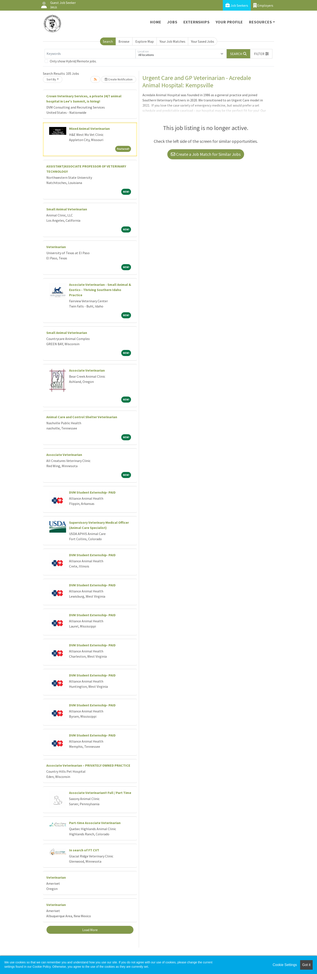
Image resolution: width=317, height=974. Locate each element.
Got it (306, 965)
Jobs (172, 22)
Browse (123, 41)
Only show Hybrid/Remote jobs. (73, 61)
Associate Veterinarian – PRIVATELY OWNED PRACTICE (88, 765)
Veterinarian (56, 247)
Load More (90, 930)
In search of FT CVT (84, 850)
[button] (261, 54)
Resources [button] (260, 22)
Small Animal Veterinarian (66, 209)
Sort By (51, 79)
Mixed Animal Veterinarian (89, 128)
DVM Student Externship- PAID (92, 492)
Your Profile (229, 22)
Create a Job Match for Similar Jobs (206, 154)
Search (108, 41)
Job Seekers (236, 5)
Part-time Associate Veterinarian (95, 823)
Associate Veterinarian (87, 370)
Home (155, 22)
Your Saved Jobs (202, 41)
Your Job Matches (172, 41)
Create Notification (119, 79)
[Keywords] (90, 54)
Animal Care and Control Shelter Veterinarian (81, 417)
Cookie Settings (285, 965)
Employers (263, 5)
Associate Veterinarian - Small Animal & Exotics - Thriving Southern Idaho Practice (100, 289)
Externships (196, 22)
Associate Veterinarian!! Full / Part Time (100, 792)
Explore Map (144, 41)
